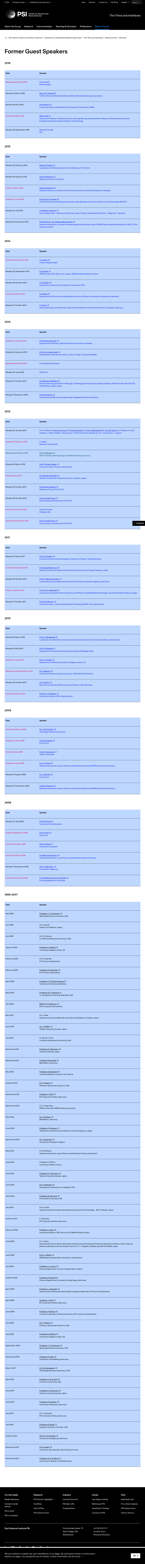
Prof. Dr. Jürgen (49, 352)
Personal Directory (101, 1535)
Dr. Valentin (48, 210)
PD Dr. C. (48, 1436)
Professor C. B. (49, 1379)
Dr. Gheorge (49, 855)
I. (44, 305)
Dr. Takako (49, 568)
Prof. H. (48, 752)
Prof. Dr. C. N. (49, 694)
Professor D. (49, 970)
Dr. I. (45, 682)
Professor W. (49, 1060)
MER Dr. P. (49, 1004)
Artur (45, 105)
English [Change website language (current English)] (124, 2)
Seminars (123, 38)
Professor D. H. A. (50, 1458)
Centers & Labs (18, 2)
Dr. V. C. (46, 763)
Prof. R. (46, 821)
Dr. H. (46, 1185)
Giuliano (47, 188)
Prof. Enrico (49, 199)
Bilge (45, 116)
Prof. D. (77, 430)
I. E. (45, 283)
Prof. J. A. (47, 660)
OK (134, 1556)
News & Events (111, 38)
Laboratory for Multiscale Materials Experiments (63, 38)
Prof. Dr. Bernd (50, 579)
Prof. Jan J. (49, 590)
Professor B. (49, 1196)
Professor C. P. (52, 981)
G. (45, 271)
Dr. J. (46, 774)
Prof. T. (47, 453)
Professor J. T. (50, 914)
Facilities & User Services (39, 2)
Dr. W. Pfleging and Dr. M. (54, 878)
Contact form (99, 1531)
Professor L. (49, 1289)
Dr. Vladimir (49, 381)
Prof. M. (112, 430)
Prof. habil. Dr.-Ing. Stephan (57, 222)
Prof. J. (47, 648)
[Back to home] (26, 14)
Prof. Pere (47, 395)
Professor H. (50, 1049)
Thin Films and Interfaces (124, 15)
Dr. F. (46, 671)
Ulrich (47, 177)
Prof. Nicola (48, 487)
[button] (138, 523)
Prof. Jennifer (48, 498)
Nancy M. (47, 93)
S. (44, 294)
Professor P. (48, 1278)
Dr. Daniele (49, 476)
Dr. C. (45, 1083)
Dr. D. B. (48, 1368)
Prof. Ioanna (49, 341)
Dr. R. (45, 1447)
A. (47, 786)
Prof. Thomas (49, 464)
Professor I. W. (48, 947)
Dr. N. (45, 833)
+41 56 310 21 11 (100, 1528)
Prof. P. (47, 602)
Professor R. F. (50, 993)
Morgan (47, 165)
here (83, 1556)
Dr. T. (46, 1139)
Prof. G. (47, 556)
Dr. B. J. (46, 1255)
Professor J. (47, 1094)
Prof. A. (95, 430)
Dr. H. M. (47, 729)
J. (44, 260)
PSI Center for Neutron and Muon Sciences (25, 38)
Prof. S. (61, 430)
